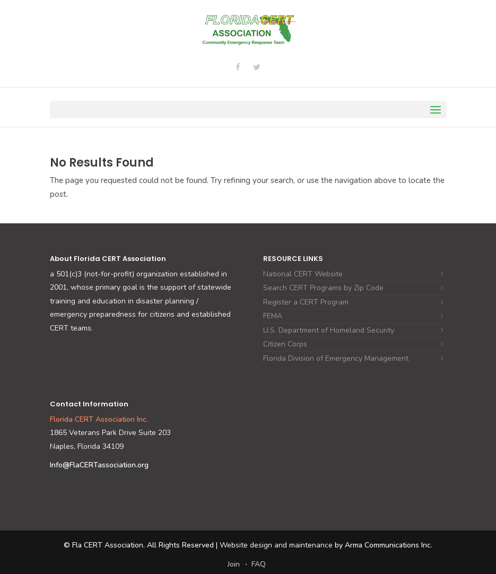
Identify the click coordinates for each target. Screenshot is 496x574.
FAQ (258, 564)
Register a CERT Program (306, 302)
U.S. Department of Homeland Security (328, 330)
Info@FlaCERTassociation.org (99, 465)
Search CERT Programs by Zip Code (323, 288)
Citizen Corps (285, 344)
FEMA (272, 316)
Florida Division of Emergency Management (335, 358)
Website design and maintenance (276, 545)
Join (234, 564)
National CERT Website (303, 274)
